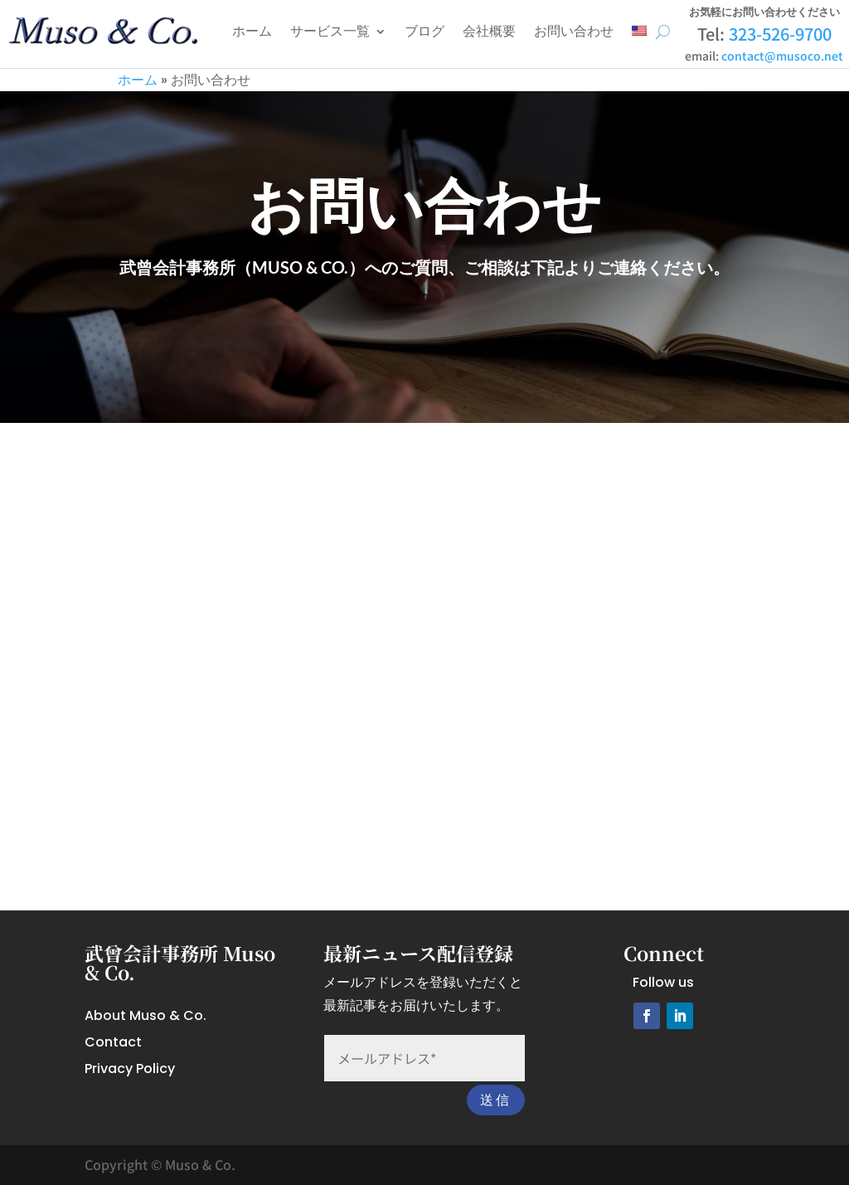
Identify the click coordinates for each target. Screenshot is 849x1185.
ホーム (252, 31)
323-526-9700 (780, 34)
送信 (496, 1100)
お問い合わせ (574, 31)
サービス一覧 (330, 31)
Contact (113, 1041)
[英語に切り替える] (639, 31)
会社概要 (489, 31)
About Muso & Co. (145, 1015)
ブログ (424, 31)
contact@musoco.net (782, 55)
